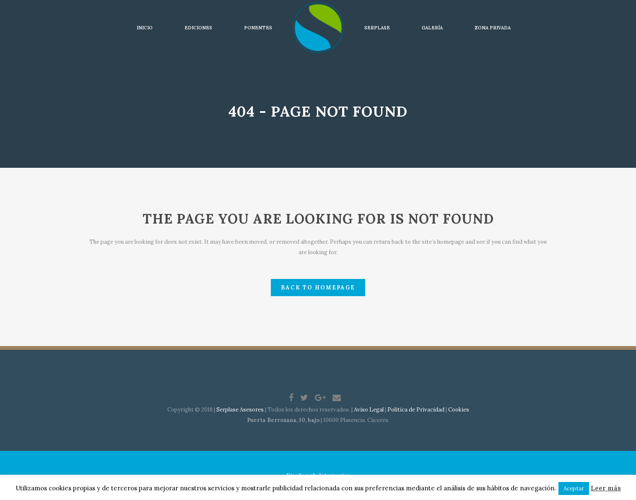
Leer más (606, 488)
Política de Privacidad (415, 409)
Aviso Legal (369, 409)
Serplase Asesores (240, 409)
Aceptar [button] (573, 488)
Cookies (458, 409)
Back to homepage (318, 287)
